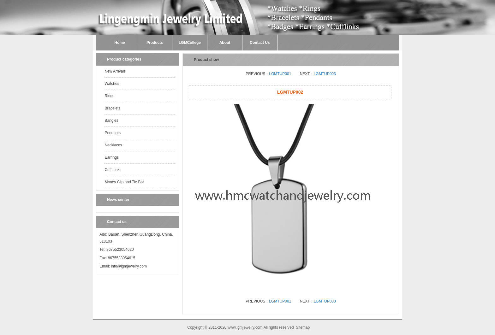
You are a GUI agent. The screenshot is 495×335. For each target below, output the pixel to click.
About (224, 42)
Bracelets (112, 108)
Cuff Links (112, 170)
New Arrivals (115, 71)
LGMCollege (190, 42)
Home (119, 42)
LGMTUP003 (325, 74)
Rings (109, 96)
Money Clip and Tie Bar (124, 182)
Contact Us (260, 42)
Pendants (112, 133)
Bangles (111, 120)
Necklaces (113, 145)
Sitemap (303, 327)
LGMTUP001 (280, 74)
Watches (111, 83)
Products (154, 42)
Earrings (111, 157)
